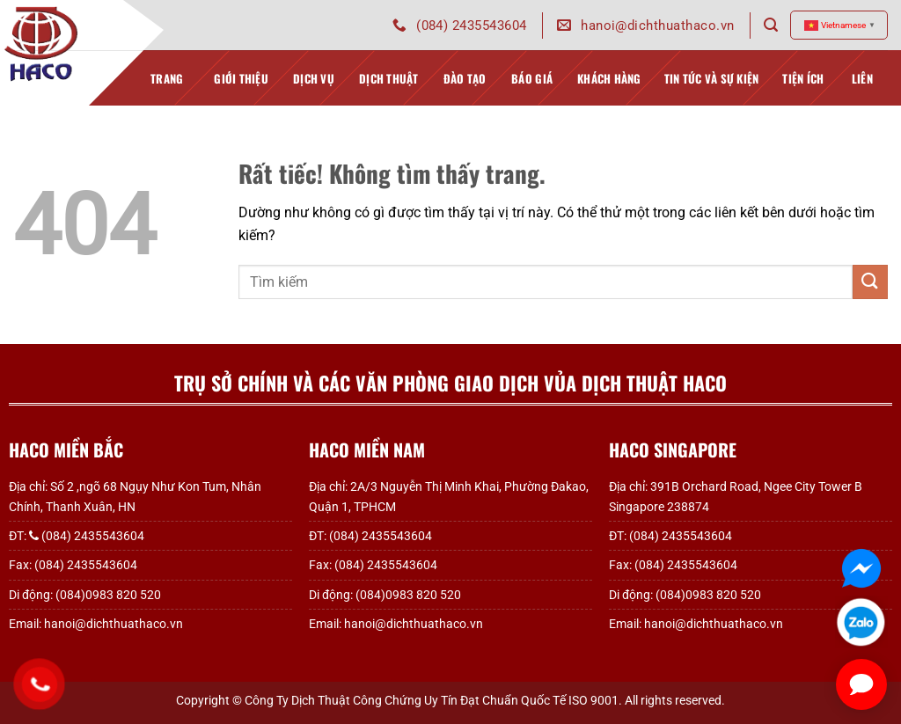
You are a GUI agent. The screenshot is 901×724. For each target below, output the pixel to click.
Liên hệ (862, 87)
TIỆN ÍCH (803, 87)
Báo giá (532, 87)
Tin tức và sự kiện (711, 87)
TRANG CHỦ (166, 87)
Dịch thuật (389, 87)
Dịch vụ (313, 87)
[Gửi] (870, 282)
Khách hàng (609, 87)
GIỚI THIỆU (241, 87)
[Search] (771, 25)
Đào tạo (465, 87)
